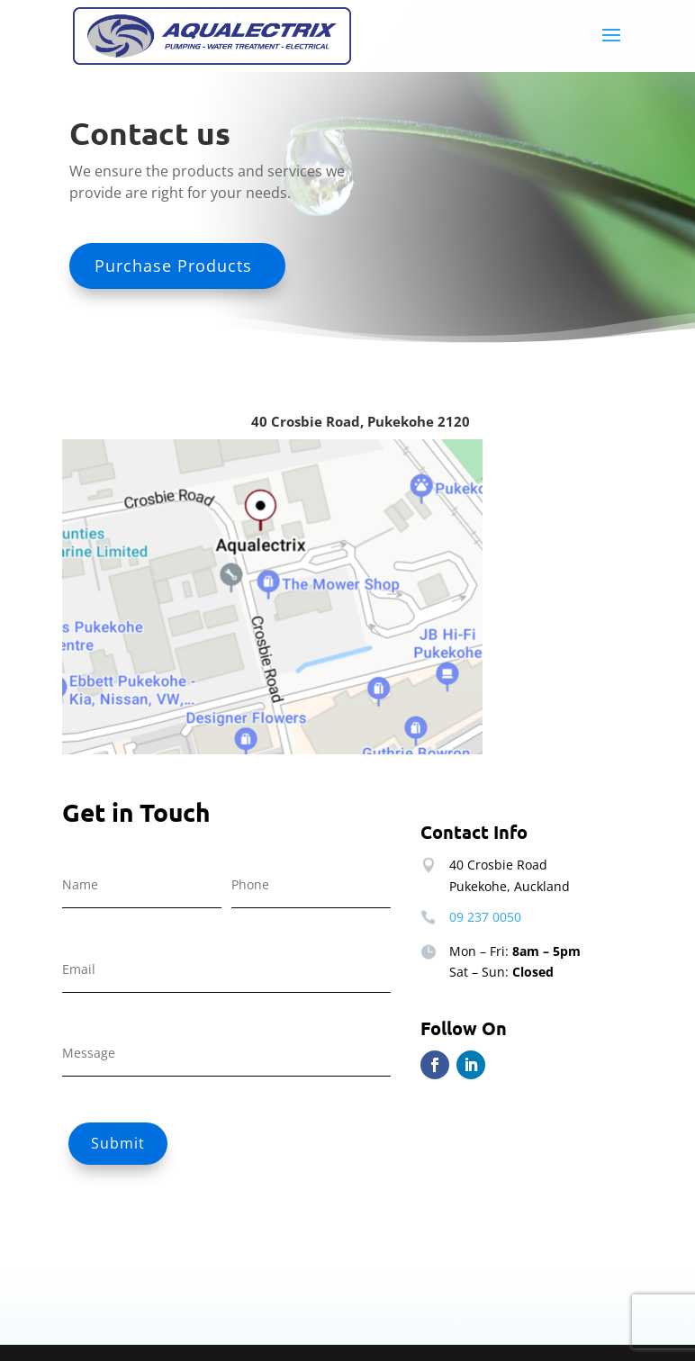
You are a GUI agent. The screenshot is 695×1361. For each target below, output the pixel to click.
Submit (118, 1143)
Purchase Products (173, 265)
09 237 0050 (485, 916)
